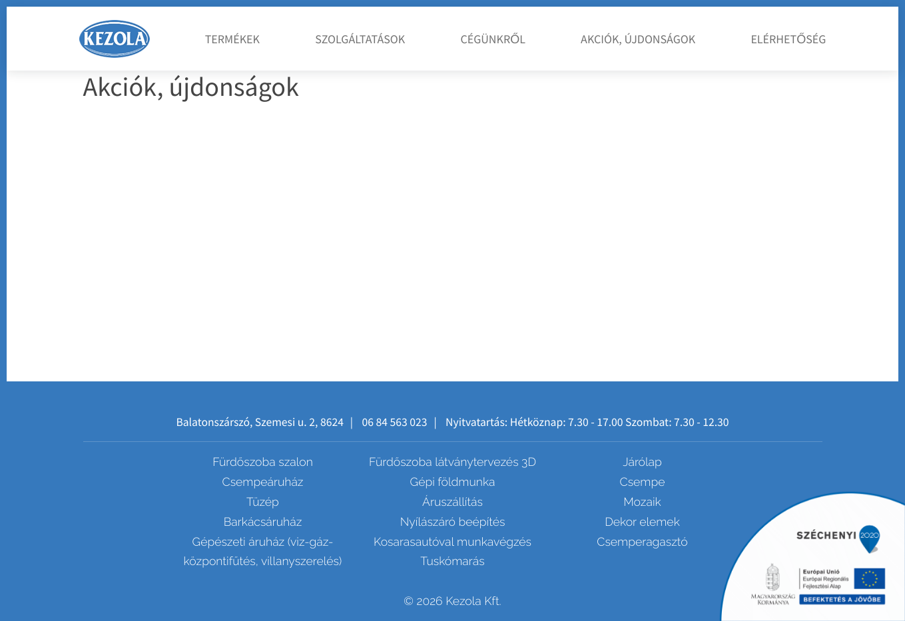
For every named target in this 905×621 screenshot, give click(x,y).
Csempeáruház (263, 482)
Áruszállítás (452, 502)
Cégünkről (492, 39)
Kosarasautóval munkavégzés (452, 542)
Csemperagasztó (642, 542)
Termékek (232, 39)
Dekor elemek (642, 522)
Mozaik (642, 502)
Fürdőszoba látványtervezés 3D (452, 462)
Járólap (642, 462)
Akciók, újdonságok (638, 39)
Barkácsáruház (263, 522)
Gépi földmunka (452, 482)
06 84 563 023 (394, 422)
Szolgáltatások (360, 39)
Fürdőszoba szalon (262, 462)
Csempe (642, 482)
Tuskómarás (452, 561)
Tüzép (262, 502)
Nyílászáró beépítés (452, 522)
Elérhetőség (788, 39)
